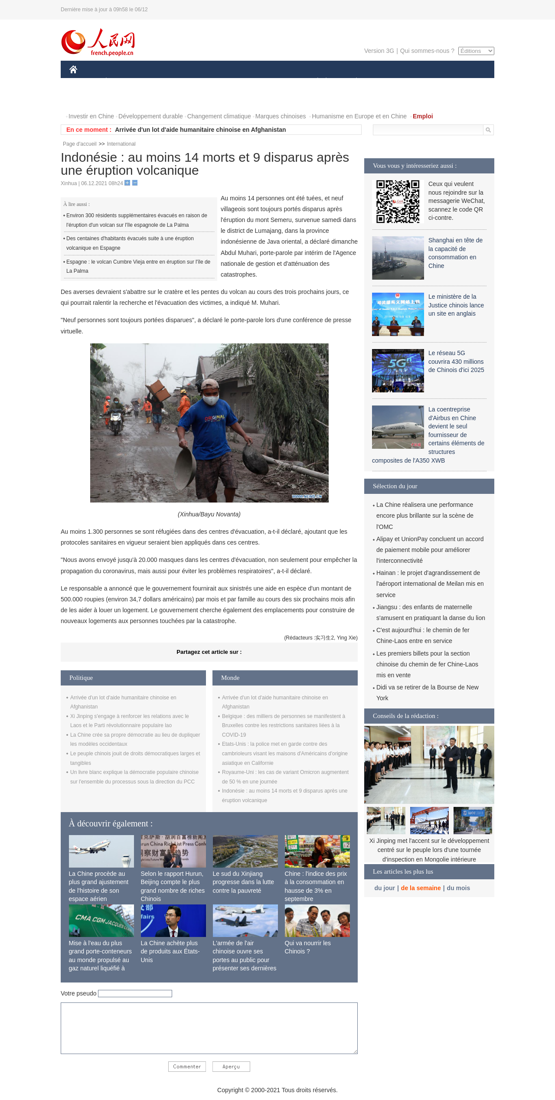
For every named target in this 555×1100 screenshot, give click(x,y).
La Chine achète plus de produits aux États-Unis (170, 951)
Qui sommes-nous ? (427, 50)
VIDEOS (122, 99)
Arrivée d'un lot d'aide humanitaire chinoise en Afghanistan (200, 129)
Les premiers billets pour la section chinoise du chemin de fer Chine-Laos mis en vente (427, 664)
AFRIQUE (198, 81)
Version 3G (379, 50)
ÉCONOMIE (122, 81)
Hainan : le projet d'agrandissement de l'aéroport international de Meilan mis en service (430, 583)
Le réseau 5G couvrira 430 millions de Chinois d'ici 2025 (456, 361)
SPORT (386, 81)
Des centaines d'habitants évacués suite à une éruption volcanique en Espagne (130, 243)
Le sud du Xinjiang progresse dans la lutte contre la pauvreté (243, 882)
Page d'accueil (80, 144)
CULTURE (275, 81)
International (121, 144)
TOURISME (423, 81)
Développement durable (150, 116)
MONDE (161, 81)
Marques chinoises (280, 116)
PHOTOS (87, 99)
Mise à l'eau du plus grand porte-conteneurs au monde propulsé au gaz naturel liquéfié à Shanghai (100, 960)
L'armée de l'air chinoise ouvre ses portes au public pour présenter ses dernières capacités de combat (245, 960)
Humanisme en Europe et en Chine (359, 116)
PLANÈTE (351, 81)
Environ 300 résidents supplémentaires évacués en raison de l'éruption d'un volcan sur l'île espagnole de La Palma (136, 220)
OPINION (464, 81)
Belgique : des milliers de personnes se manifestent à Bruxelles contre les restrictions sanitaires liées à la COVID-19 (283, 725)
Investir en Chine (91, 116)
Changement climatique (219, 116)
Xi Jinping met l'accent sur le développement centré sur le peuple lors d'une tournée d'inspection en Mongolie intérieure (429, 850)
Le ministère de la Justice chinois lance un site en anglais (456, 305)
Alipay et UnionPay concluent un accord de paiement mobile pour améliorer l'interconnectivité (429, 549)
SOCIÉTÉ (313, 81)
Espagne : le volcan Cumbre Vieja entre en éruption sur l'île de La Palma (138, 266)
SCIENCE (236, 81)
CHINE (84, 81)
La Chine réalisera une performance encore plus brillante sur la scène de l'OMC (424, 515)
